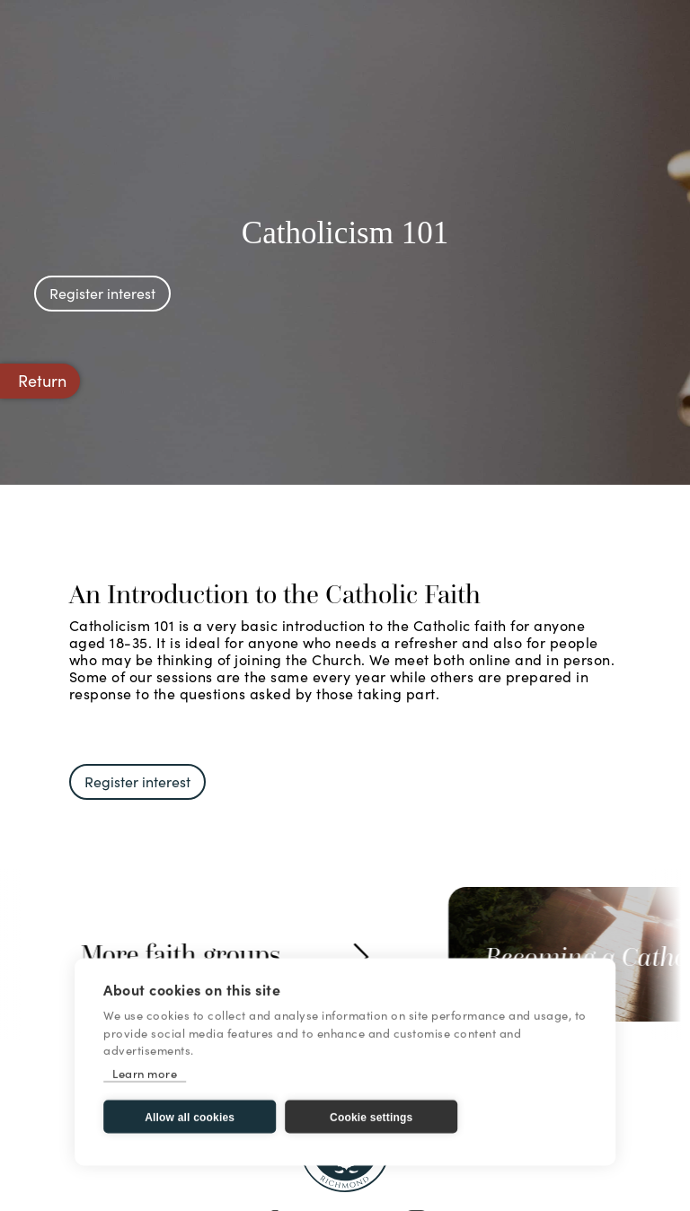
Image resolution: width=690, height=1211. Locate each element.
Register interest (102, 293)
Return (42, 380)
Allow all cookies (189, 1117)
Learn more (144, 1073)
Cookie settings (371, 1117)
